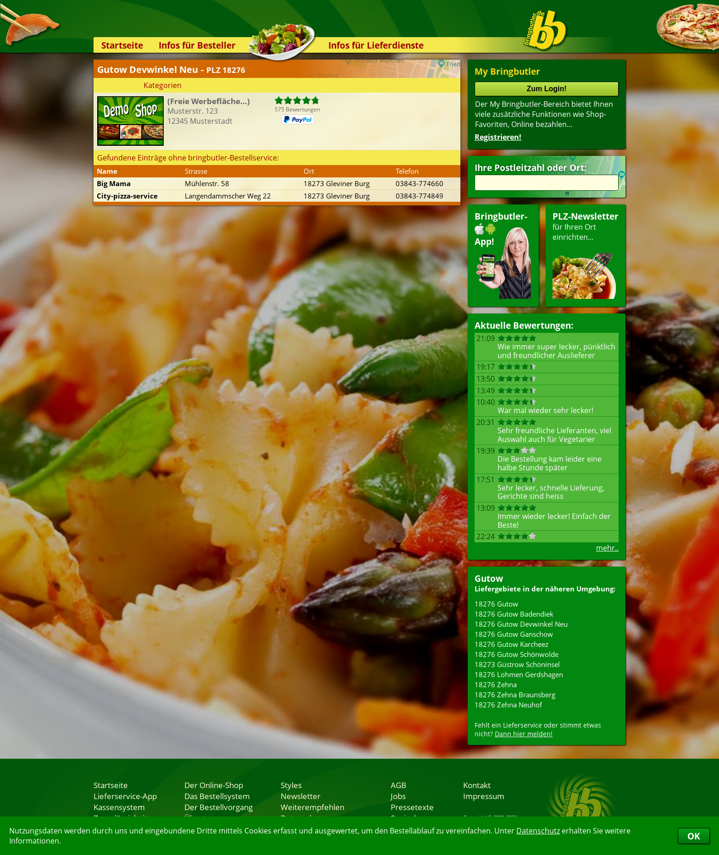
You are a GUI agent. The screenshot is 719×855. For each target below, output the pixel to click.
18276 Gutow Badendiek (514, 613)
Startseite (122, 45)
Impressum (483, 795)
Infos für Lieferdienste (376, 45)
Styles (291, 784)
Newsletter (301, 795)
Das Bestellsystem (217, 795)
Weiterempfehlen (312, 806)
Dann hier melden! (524, 733)
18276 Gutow (496, 603)
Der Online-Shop (213, 784)
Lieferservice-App (125, 795)
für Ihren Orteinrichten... (586, 254)
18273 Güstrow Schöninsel (517, 664)
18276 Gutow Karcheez (511, 644)
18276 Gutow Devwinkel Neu (521, 624)
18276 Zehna (496, 684)
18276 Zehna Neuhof (508, 704)
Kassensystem (119, 806)
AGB (398, 784)
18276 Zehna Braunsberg (515, 694)
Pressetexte (412, 806)
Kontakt (477, 784)
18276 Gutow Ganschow (514, 634)
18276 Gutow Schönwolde (517, 654)
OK (693, 836)
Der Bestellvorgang (218, 806)
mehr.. (607, 548)
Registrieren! (498, 137)
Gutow (489, 578)
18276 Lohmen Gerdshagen (519, 674)
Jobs (398, 795)
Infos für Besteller (197, 45)
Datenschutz (538, 831)
